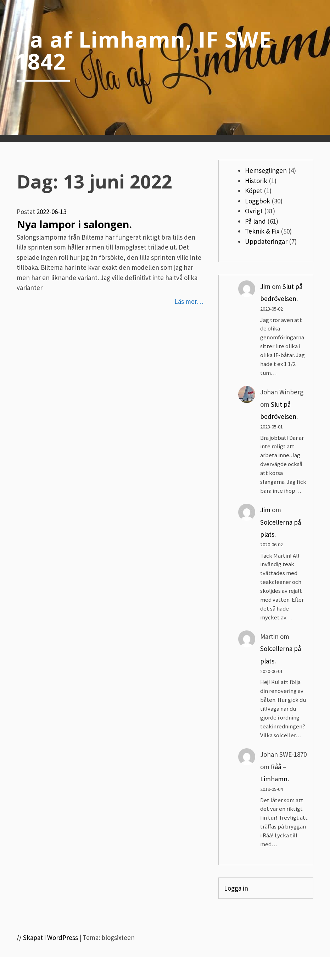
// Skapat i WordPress (47, 937)
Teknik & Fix (262, 231)
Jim (265, 286)
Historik (256, 180)
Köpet (253, 190)
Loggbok (257, 201)
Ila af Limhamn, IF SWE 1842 (143, 50)
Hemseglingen (266, 170)
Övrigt (254, 211)
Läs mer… (188, 301)
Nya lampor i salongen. (74, 224)
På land (255, 221)
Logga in (236, 888)
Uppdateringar (266, 241)
